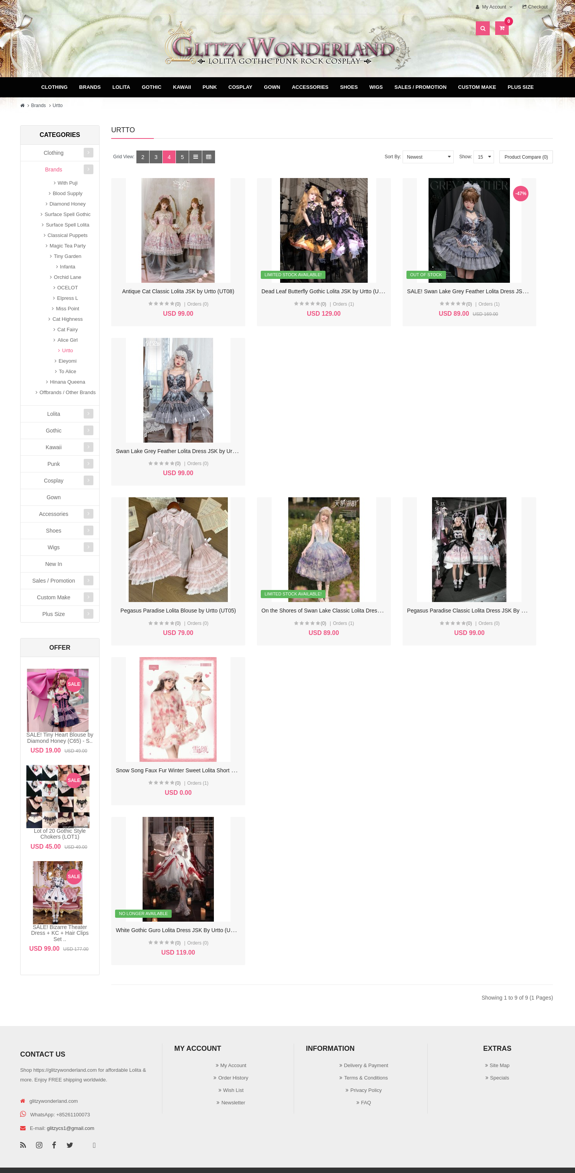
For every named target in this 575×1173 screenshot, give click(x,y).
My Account (233, 1030)
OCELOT (67, 288)
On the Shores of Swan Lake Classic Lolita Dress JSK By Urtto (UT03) (314, 445)
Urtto (58, 105)
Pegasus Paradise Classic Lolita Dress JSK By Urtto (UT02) (415, 445)
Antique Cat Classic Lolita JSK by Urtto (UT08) (172, 288)
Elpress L (67, 298)
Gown (272, 87)
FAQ (366, 1067)
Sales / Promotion (420, 87)
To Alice (67, 371)
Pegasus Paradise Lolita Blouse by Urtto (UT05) (173, 445)
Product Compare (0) (526, 157)
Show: (465, 156)
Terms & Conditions (366, 1042)
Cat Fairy (67, 329)
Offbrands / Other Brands (68, 392)
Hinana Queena (67, 382)
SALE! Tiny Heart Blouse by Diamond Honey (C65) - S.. (59, 738)
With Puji (67, 183)
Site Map (500, 1030)
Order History (233, 1042)
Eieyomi (67, 361)
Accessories (310, 87)
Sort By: (393, 156)
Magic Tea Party (68, 246)
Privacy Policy (366, 1055)
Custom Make (477, 87)
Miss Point (67, 308)
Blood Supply (68, 193)
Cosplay (241, 87)
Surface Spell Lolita (67, 225)
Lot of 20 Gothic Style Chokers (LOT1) (60, 834)
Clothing (54, 87)
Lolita (121, 87)
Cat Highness (67, 319)
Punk (210, 87)
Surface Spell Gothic (68, 214)
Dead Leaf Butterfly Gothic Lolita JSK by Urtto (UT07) (293, 288)
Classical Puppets (68, 235)
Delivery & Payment (366, 1030)
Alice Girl (67, 340)
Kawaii (182, 87)
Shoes (349, 87)
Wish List (233, 1055)
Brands (90, 87)
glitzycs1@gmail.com (70, 1093)
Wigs (376, 87)
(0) (162, 301)
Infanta (68, 267)
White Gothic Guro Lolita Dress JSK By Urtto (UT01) (178, 602)
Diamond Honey (68, 204)
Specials (499, 1042)
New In (53, 564)
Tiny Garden (67, 256)
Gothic (152, 87)
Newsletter (233, 1067)
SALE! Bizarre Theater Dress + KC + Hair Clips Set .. (60, 933)
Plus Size (521, 87)
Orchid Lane (67, 277)
